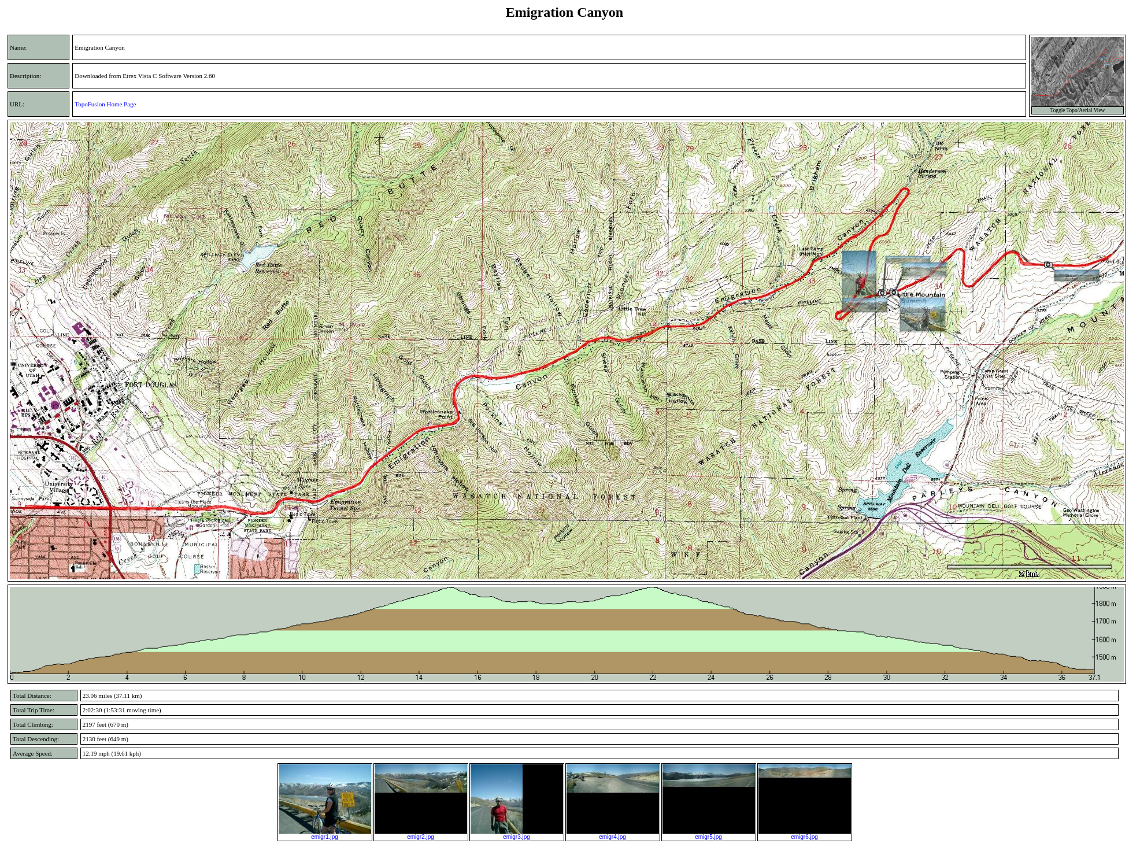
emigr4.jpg (613, 834)
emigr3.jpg (517, 834)
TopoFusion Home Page (105, 104)
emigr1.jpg (325, 834)
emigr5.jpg (708, 834)
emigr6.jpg (804, 834)
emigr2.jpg (421, 834)
